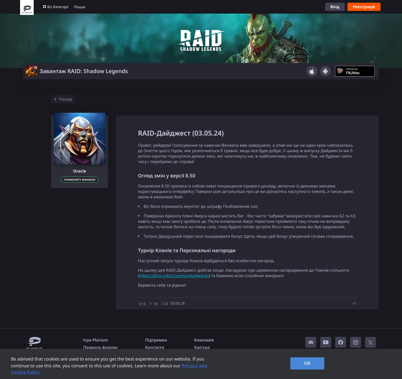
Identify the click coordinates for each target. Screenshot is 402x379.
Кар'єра (202, 347)
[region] (201, 364)
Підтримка (156, 340)
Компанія (204, 340)
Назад (62, 99)
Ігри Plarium (95, 340)
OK (307, 363)
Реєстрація (364, 6)
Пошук (79, 6)
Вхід (335, 6)
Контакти (154, 347)
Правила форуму (100, 347)
